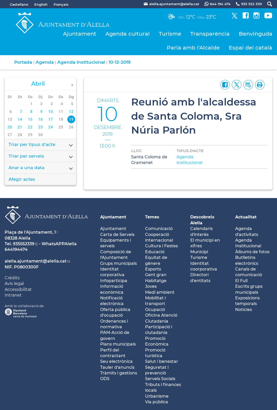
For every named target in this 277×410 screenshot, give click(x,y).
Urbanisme (157, 396)
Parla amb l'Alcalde (193, 47)
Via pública (156, 401)
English (41, 4)
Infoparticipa (113, 280)
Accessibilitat (18, 289)
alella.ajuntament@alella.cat (36, 261)
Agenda (45, 62)
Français (61, 4)
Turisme (170, 33)
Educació (154, 251)
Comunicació (159, 228)
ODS (104, 378)
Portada (23, 62)
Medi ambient (160, 292)
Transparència (210, 33)
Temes (152, 217)
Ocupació (155, 309)
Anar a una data (41, 168)
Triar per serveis (41, 156)
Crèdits (12, 277)
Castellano (19, 4)
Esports (153, 269)
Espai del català (250, 47)
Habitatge (156, 280)
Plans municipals (118, 344)
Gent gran (156, 274)
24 (50, 127)
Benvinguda (255, 33)
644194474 (16, 249)
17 (50, 119)
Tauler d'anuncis (117, 367)
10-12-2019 (120, 62)
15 (30, 119)
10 (50, 111)
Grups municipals (118, 263)
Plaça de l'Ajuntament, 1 (30, 232)
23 (40, 127)
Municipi (199, 251)
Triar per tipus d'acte (41, 145)
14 (20, 119)
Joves (151, 286)
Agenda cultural (127, 33)
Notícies (243, 309)
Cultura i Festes (161, 245)
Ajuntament (79, 33)
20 (9, 127)
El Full (241, 280)
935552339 (23, 243)
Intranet (13, 295)
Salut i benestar (161, 361)
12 (71, 111)
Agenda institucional (81, 62)
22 (30, 127)
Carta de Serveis (117, 234)
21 (20, 127)
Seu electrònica (116, 361)
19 (71, 119)
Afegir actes (22, 179)
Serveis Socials (160, 378)
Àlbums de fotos (252, 251)
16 (40, 119)
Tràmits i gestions (118, 373)
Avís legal (14, 283)
